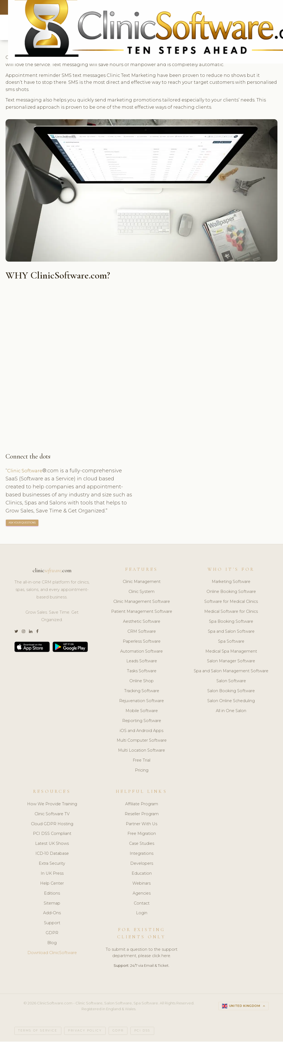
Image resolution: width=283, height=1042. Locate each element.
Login (141, 913)
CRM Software (141, 632)
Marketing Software (231, 582)
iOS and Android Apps (141, 731)
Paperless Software (142, 642)
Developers (141, 864)
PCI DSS (142, 1031)
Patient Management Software (141, 612)
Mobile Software (141, 711)
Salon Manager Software (231, 662)
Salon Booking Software (231, 691)
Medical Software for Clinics (231, 612)
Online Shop (141, 681)
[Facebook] (37, 632)
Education (142, 874)
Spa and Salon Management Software (231, 672)
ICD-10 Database (52, 854)
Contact (142, 904)
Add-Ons (52, 913)
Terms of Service (37, 1031)
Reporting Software (141, 721)
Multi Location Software (141, 751)
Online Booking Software (231, 592)
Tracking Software (141, 691)
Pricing (141, 771)
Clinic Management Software (141, 602)
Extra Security (52, 864)
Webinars (141, 884)
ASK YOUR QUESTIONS (22, 523)
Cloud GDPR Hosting (52, 824)
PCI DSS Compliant (52, 834)
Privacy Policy (85, 1031)
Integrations (141, 854)
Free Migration (141, 834)
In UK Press (52, 874)
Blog (52, 943)
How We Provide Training (52, 804)
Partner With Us (141, 824)
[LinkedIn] (30, 632)
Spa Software (231, 642)
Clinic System (141, 592)
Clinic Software (26, 471)
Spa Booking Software (231, 622)
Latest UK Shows (52, 844)
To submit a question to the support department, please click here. (141, 953)
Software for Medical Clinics (231, 602)
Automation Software (141, 652)
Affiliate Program (141, 804)
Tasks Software (141, 672)
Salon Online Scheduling (231, 701)
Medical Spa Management (231, 652)
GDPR (52, 933)
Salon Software (231, 681)
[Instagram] (23, 632)
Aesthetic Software (141, 622)
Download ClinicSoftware (52, 953)
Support (52, 923)
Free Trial (141, 761)
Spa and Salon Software (231, 632)
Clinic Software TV (52, 814)
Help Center (52, 884)
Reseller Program (142, 814)
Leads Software (141, 662)
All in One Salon (231, 711)
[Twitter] (16, 632)
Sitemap (52, 904)
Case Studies (141, 844)
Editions (52, 894)
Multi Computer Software (142, 741)
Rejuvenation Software (141, 701)
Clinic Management (142, 582)
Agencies (142, 894)
